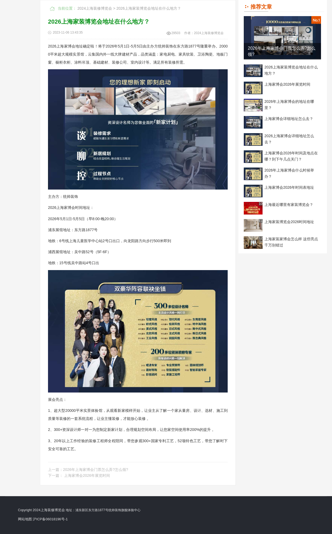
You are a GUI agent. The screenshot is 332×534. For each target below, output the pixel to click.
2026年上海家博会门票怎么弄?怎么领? (282, 51)
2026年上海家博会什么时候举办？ (289, 173)
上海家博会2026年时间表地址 (289, 187)
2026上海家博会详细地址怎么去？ (289, 139)
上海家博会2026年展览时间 (287, 84)
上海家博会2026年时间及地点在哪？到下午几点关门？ (291, 156)
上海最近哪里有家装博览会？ (288, 204)
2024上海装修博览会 (95, 8)
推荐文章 (261, 7)
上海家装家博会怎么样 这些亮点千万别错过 (291, 242)
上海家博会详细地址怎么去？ (288, 119)
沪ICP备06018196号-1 (50, 519)
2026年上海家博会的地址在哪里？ (289, 104)
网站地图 (25, 519)
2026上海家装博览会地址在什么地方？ (291, 70)
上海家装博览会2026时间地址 (289, 222)
